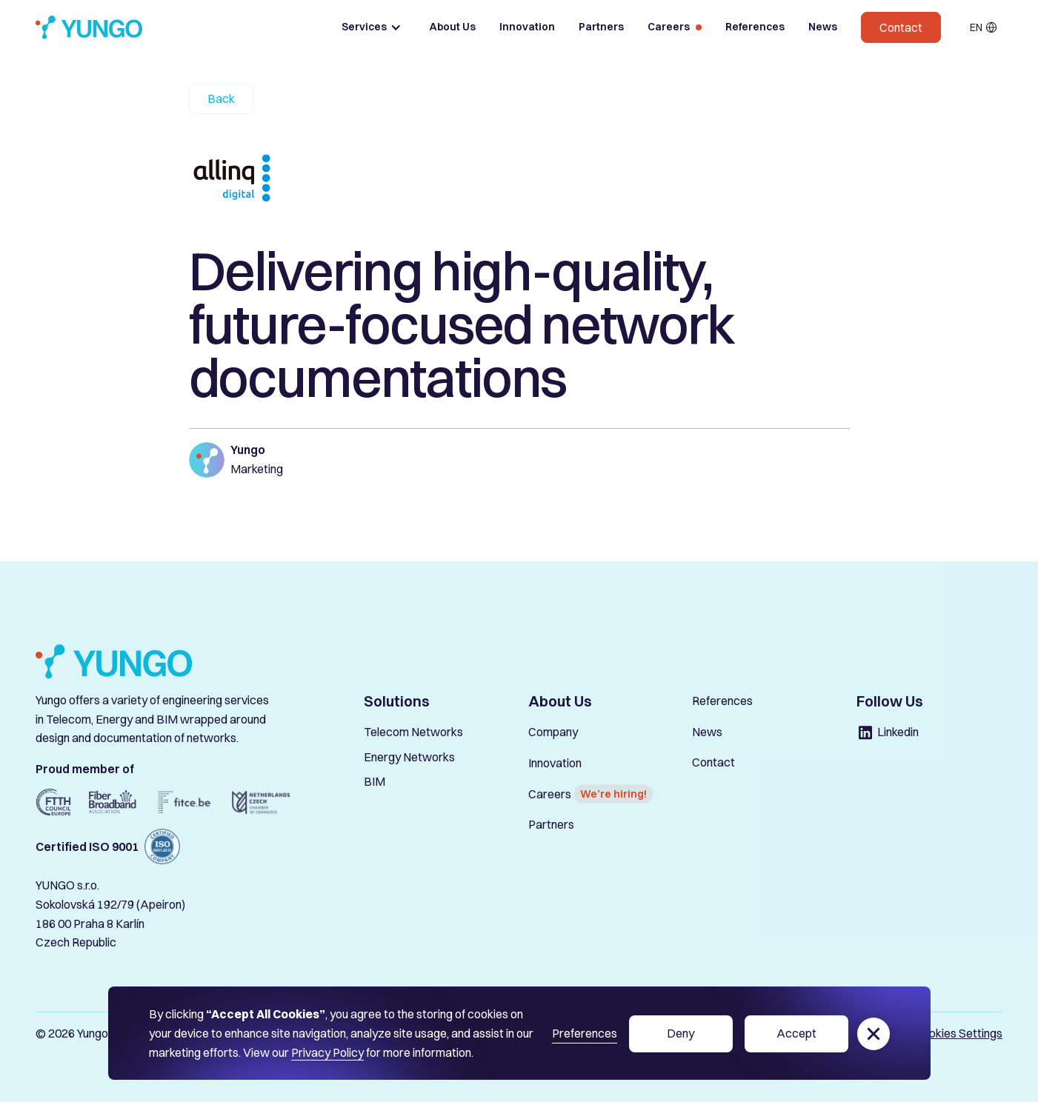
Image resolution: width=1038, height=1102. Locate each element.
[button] (372, 27)
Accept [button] (796, 1033)
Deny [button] (680, 1033)
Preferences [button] (584, 1033)
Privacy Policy (327, 1052)
